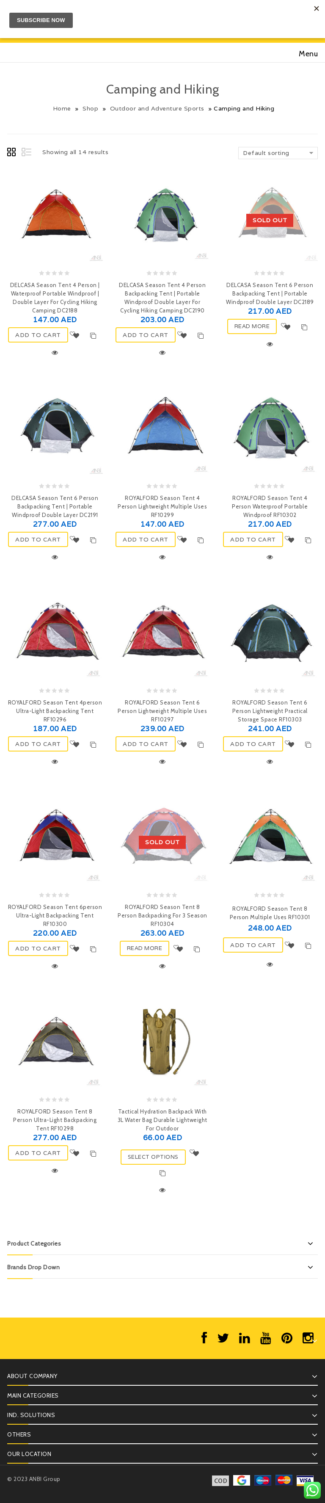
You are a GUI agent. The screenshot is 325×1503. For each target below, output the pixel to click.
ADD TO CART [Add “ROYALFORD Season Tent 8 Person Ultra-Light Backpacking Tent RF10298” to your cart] (38, 1153)
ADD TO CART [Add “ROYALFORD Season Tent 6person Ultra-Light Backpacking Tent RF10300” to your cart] (38, 948)
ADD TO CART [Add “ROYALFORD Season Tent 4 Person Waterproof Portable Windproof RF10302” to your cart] (253, 539)
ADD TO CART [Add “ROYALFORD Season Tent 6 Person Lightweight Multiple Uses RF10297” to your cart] (145, 744)
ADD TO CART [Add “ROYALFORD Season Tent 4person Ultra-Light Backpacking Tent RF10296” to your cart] (38, 744)
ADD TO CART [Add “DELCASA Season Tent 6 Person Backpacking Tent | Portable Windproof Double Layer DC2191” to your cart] (38, 539)
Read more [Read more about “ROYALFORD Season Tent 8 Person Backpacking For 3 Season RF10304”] (144, 948)
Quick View (55, 352)
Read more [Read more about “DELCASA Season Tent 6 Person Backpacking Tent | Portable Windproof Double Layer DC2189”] (252, 326)
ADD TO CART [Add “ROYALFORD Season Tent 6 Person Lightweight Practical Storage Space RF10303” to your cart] (253, 744)
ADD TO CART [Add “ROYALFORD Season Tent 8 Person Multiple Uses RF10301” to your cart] (253, 945)
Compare (93, 335)
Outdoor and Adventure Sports (157, 108)
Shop (90, 108)
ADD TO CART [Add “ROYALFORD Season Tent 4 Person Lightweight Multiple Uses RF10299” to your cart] (145, 539)
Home (62, 108)
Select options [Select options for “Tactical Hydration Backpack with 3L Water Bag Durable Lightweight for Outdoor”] (153, 1156)
